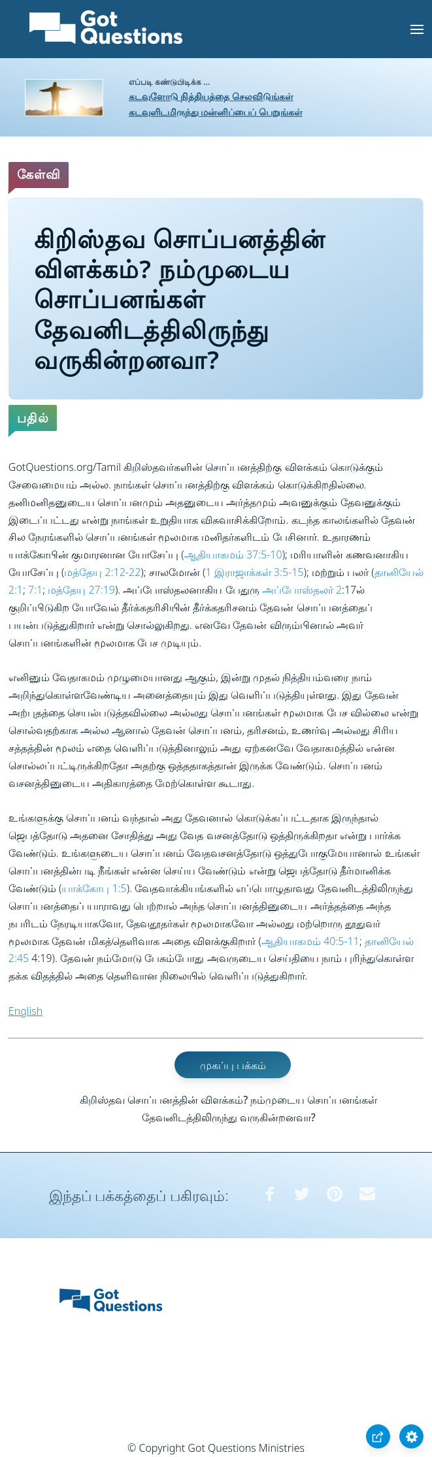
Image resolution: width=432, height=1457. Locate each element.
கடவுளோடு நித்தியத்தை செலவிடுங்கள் (211, 96)
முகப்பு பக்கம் (233, 1065)
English (25, 1011)
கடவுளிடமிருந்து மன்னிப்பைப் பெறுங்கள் (216, 112)
